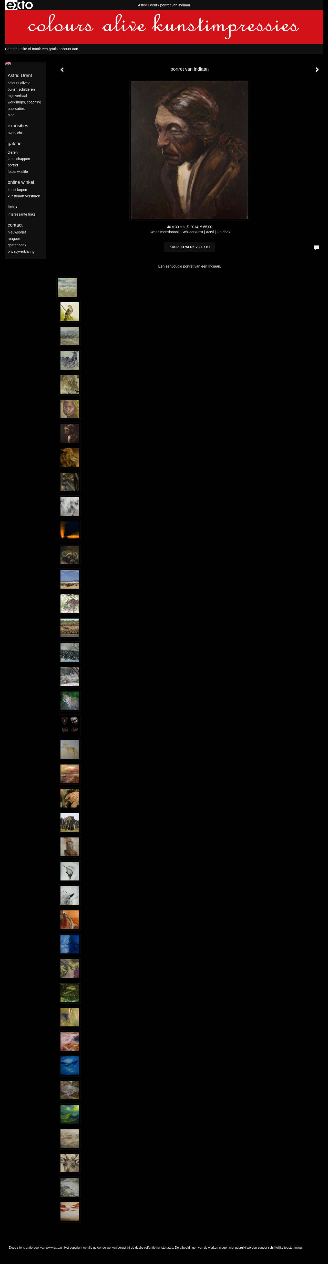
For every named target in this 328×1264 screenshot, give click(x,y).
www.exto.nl (54, 1247)
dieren (13, 152)
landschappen (19, 159)
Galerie (15, 143)
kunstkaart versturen (24, 196)
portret (13, 165)
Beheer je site (16, 49)
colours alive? (19, 83)
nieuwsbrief (17, 232)
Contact (15, 225)
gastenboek (17, 245)
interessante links (21, 214)
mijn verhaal (17, 96)
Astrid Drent (147, 5)
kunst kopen (17, 190)
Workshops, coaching (24, 102)
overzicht (15, 133)
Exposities (18, 125)
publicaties (16, 109)
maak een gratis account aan (55, 49)
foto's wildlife (18, 171)
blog (11, 115)
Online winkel (21, 182)
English (8, 63)
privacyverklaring (21, 251)
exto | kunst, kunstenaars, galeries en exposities (19, 5)
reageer (14, 239)
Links (12, 206)
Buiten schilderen (21, 89)
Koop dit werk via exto (190, 247)
